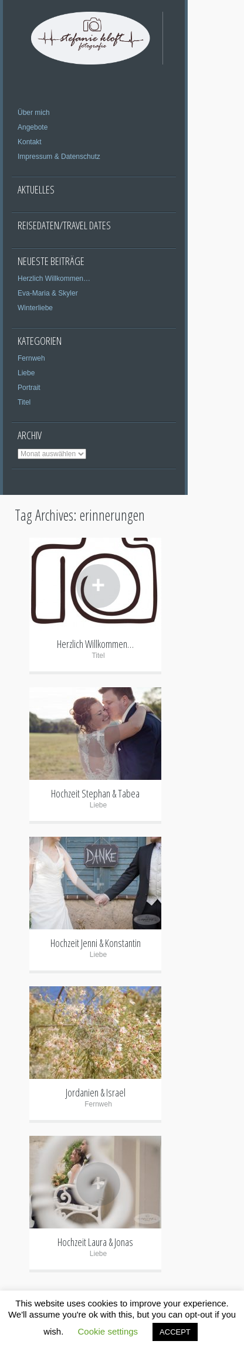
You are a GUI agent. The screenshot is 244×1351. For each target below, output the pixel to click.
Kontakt (30, 142)
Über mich (34, 112)
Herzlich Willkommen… (54, 278)
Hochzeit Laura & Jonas (95, 1242)
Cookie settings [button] (108, 1331)
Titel (24, 402)
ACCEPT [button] (175, 1332)
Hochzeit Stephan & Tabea (95, 793)
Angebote (33, 127)
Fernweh (31, 358)
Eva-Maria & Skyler (48, 293)
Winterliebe (35, 308)
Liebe (26, 373)
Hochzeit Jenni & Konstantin (95, 943)
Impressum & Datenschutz (59, 156)
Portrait (29, 387)
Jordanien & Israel (96, 1092)
